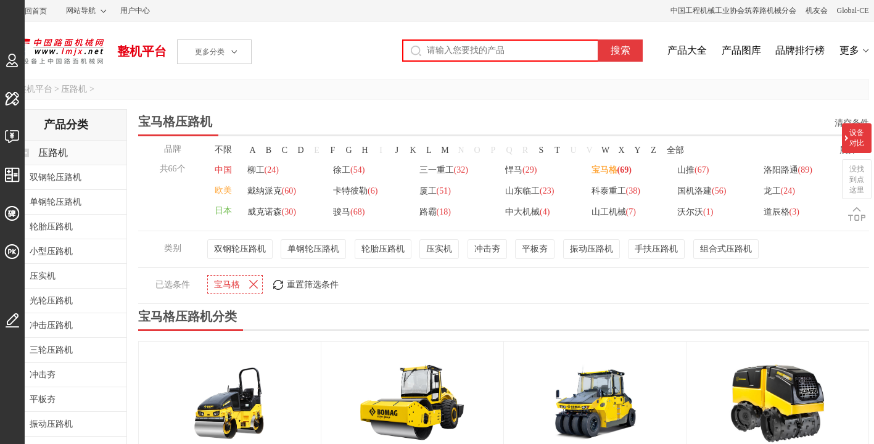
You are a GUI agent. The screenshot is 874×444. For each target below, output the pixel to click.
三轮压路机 (51, 350)
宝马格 (612, 170)
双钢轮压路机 (240, 248)
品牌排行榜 (800, 50)
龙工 (779, 190)
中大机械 (527, 211)
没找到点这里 (856, 179)
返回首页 (32, 11)
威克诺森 (271, 211)
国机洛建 (701, 190)
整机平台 (142, 51)
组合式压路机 (726, 248)
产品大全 (687, 50)
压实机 (439, 248)
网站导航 (81, 10)
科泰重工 (616, 190)
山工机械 (614, 211)
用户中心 (135, 10)
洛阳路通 (788, 170)
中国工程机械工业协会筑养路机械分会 (733, 10)
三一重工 (443, 170)
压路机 (74, 89)
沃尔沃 (695, 211)
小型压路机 (51, 251)
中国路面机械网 (55, 51)
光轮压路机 (51, 300)
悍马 (521, 170)
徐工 (349, 170)
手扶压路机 (656, 248)
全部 (675, 150)
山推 (693, 170)
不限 (223, 149)
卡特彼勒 (355, 190)
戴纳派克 (271, 190)
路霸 (435, 211)
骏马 (349, 211)
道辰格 (781, 211)
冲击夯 (487, 248)
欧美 (223, 190)
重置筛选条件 (313, 284)
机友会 (817, 10)
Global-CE (853, 10)
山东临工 (529, 190)
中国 (223, 170)
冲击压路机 (51, 325)
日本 (223, 210)
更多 (849, 50)
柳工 (263, 170)
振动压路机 (591, 248)
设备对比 (856, 137)
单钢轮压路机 (313, 248)
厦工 (435, 190)
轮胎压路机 (383, 248)
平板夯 (535, 248)
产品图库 (741, 50)
